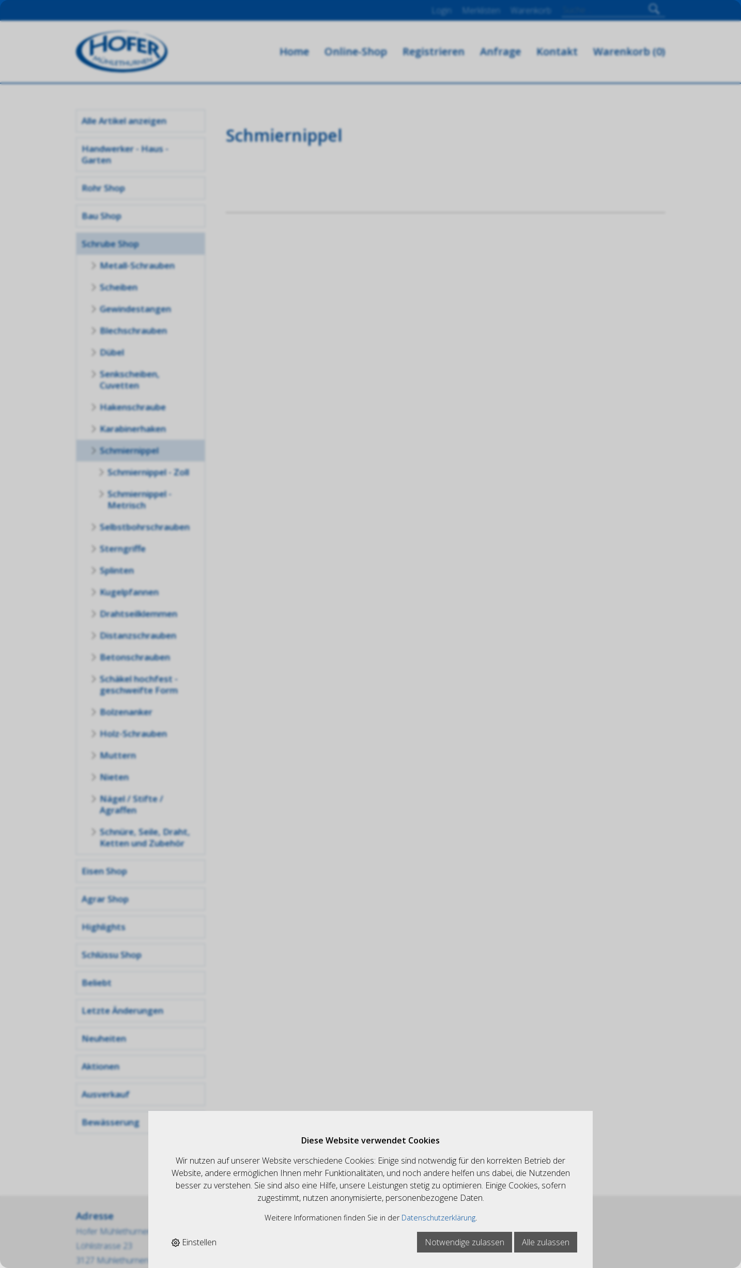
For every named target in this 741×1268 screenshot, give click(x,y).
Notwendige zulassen (464, 1242)
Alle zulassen (545, 1242)
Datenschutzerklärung (438, 1218)
